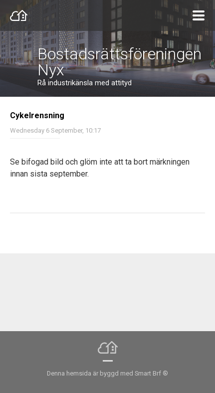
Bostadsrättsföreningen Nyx (119, 61)
